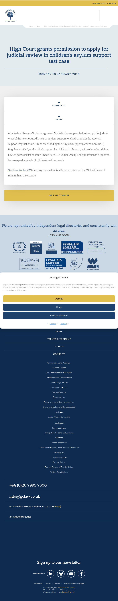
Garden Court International (59, 417)
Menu (111, 15)
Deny (59, 307)
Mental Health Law (59, 442)
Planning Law (59, 452)
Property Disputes (59, 457)
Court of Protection (59, 387)
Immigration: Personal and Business (59, 433)
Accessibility (38, 584)
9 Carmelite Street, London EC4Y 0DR (35, 506)
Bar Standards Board (66, 588)
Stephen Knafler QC (19, 170)
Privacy (64, 324)
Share (59, 118)
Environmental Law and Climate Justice (59, 407)
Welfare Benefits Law (59, 472)
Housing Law (59, 423)
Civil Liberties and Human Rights (59, 372)
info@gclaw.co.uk (24, 496)
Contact (59, 354)
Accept (59, 298)
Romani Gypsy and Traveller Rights (59, 467)
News (59, 331)
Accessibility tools (104, 3)
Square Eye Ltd (68, 592)
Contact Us (59, 104)
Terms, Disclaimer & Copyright (73, 584)
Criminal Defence (59, 392)
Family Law (59, 412)
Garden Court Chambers (10, 15)
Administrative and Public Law (59, 363)
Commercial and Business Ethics (59, 377)
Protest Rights (59, 462)
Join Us (59, 346)
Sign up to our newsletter (59, 562)
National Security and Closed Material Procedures (59, 447)
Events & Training (59, 339)
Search (96, 15)
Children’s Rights (59, 368)
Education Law (59, 397)
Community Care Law (59, 382)
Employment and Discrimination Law (59, 402)
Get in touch (59, 195)
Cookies (53, 324)
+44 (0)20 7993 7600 (103, 15)
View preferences (59, 315)
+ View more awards (59, 235)
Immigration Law (59, 428)
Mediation (59, 438)
